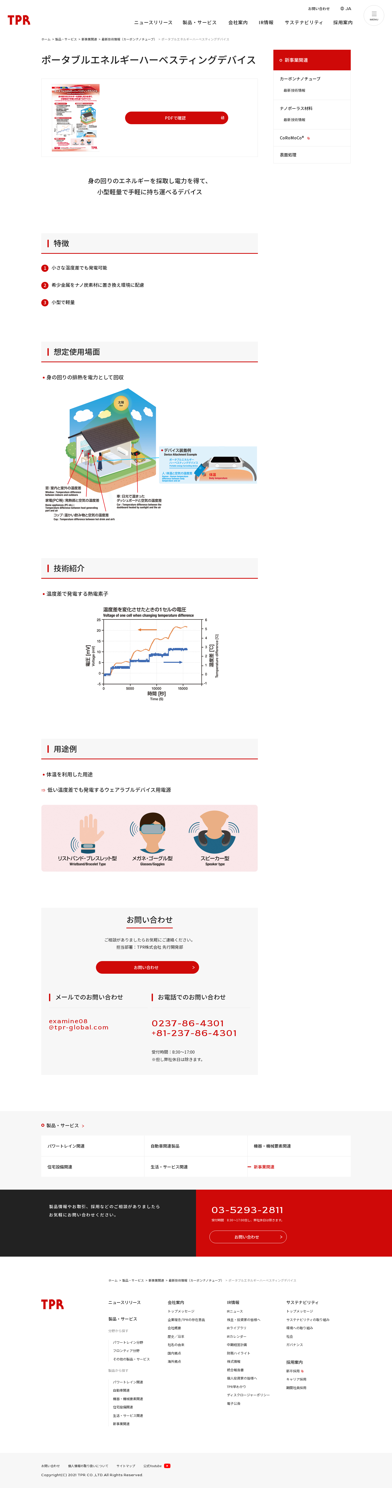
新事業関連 (296, 59)
